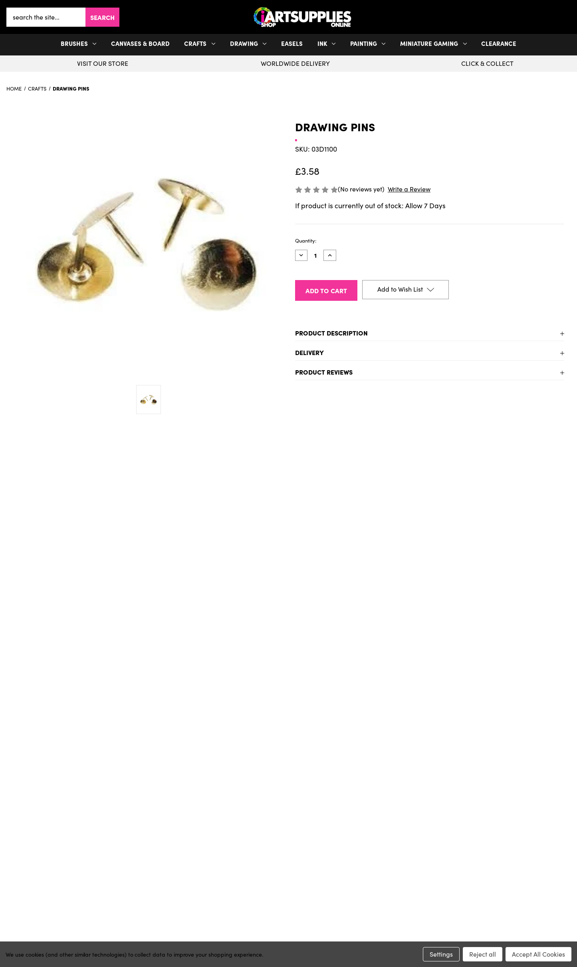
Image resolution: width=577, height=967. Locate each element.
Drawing (248, 43)
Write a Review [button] (409, 189)
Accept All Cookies (538, 954)
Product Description (331, 332)
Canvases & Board (140, 43)
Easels (292, 43)
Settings (441, 954)
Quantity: (305, 240)
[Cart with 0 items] (569, 17)
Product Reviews (324, 371)
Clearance (498, 43)
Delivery (309, 352)
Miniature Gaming (433, 43)
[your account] (565, 17)
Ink (326, 43)
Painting (368, 43)
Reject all (482, 954)
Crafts (199, 43)
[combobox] (45, 17)
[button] (569, 17)
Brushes (79, 43)
